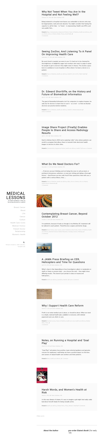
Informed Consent (53, 231)
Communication (54, 32)
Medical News (60, 405)
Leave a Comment (46, 111)
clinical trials (74, 230)
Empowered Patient (63, 32)
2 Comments (45, 76)
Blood (23, 210)
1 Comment (65, 358)
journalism (60, 279)
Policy (46, 323)
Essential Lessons (51, 321)
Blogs (48, 32)
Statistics (65, 279)
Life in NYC (75, 74)
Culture (22, 220)
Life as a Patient (52, 34)
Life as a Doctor (75, 181)
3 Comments (45, 185)
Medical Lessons (15, 195)
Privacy (62, 34)
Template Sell (21, 246)
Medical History (18, 226)
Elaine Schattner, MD (59, 17)
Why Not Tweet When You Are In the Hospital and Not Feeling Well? (63, 13)
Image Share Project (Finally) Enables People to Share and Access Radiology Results (65, 130)
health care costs (70, 321)
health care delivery (84, 32)
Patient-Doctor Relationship (19, 230)
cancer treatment (66, 230)
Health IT (69, 74)
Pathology (80, 231)
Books (48, 358)
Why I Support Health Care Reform (63, 305)
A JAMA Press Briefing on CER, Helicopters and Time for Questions (63, 261)
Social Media (68, 34)
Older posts (40, 416)
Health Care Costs (17, 223)
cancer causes (57, 230)
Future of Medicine (74, 32)
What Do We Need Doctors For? (60, 164)
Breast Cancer (19, 207)
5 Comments (82, 405)
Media (58, 34)
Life (23, 214)
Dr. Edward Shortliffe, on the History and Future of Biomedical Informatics (66, 93)
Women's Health (73, 405)
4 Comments (45, 35)
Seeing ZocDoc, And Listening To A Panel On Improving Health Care (67, 53)
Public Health (82, 74)
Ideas (68, 181)
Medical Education (77, 109)
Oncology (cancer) (72, 231)
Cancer (22, 217)
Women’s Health (18, 234)
